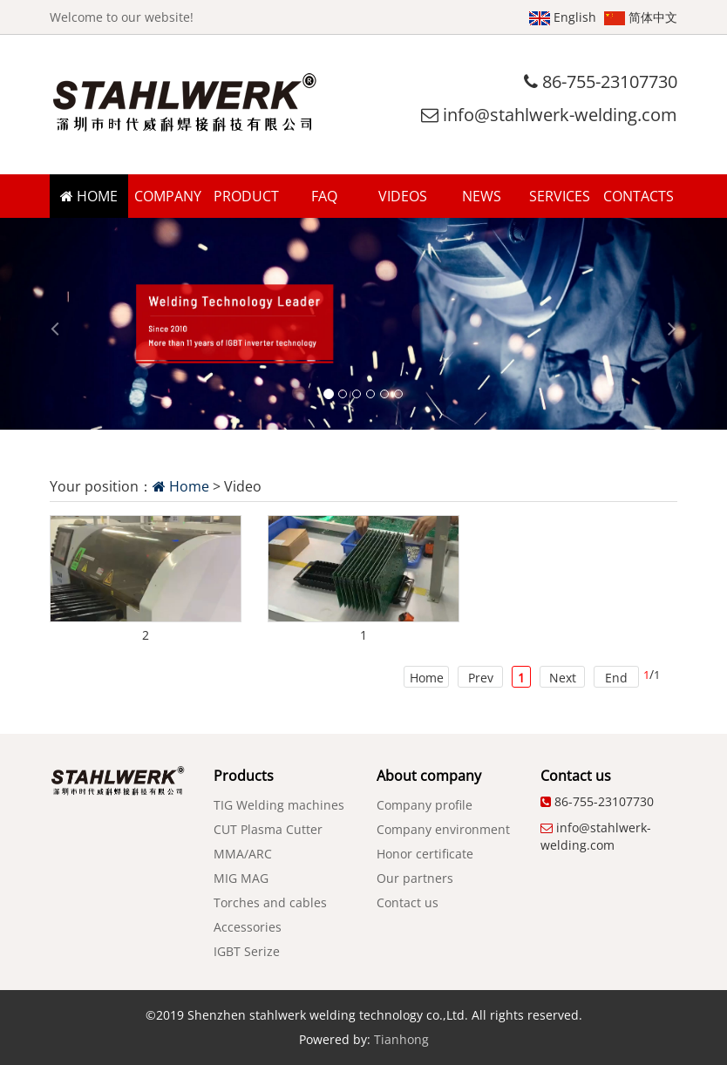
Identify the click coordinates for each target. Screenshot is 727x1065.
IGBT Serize (247, 951)
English (562, 17)
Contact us (407, 902)
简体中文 (640, 17)
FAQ (324, 196)
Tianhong (401, 1039)
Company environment (443, 829)
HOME (89, 196)
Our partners (415, 878)
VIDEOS (402, 196)
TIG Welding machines (279, 805)
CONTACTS (638, 196)
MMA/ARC (243, 853)
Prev (480, 677)
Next (562, 677)
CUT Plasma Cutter (268, 829)
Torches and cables (270, 902)
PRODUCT (246, 196)
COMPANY (167, 196)
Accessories (248, 927)
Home (181, 486)
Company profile (424, 805)
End (616, 677)
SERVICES (559, 196)
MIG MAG (241, 878)
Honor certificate (425, 853)
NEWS (481, 196)
